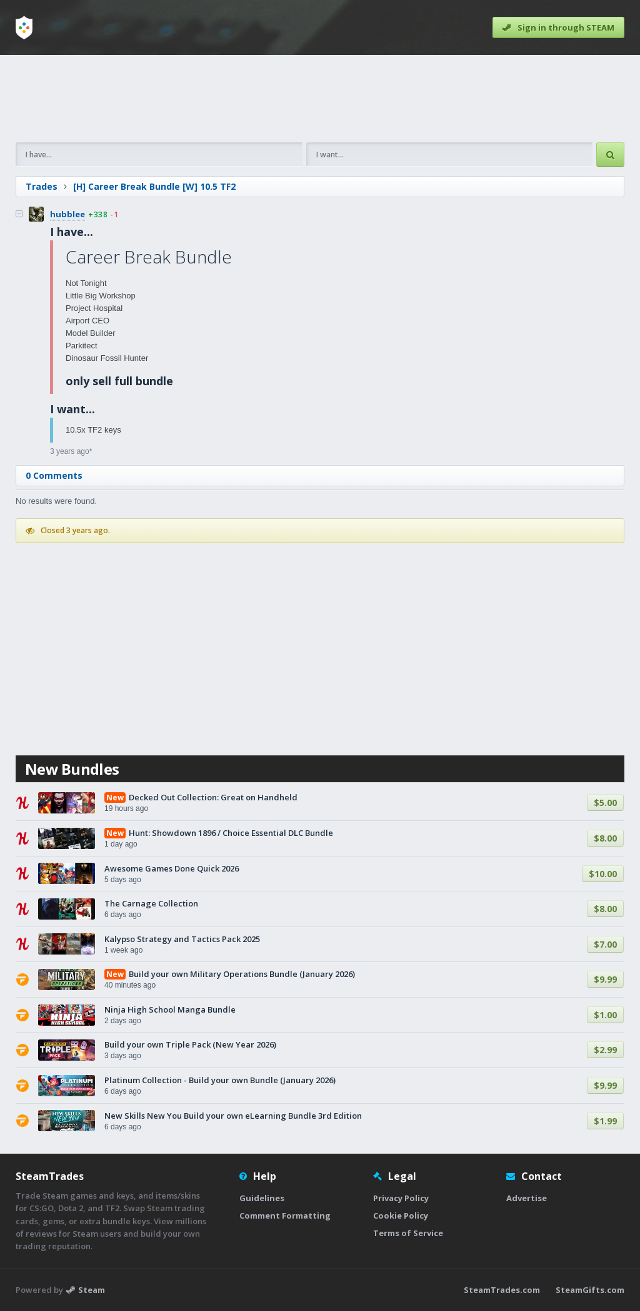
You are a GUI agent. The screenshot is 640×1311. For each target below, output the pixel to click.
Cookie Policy (400, 1215)
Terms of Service (408, 1233)
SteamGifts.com (590, 1289)
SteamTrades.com (502, 1289)
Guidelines (261, 1198)
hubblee (67, 214)
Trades (42, 186)
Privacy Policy (401, 1198)
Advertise (526, 1198)
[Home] (24, 27)
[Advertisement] (320, 99)
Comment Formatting (285, 1215)
